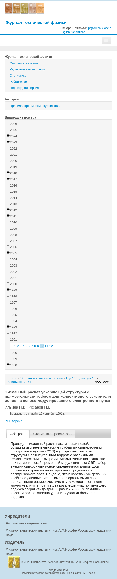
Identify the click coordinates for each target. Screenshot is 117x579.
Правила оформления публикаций (35, 106)
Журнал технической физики (36, 22)
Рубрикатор (18, 81)
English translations (72, 32)
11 (46, 346)
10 (42, 346)
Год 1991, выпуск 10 (80, 378)
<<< (98, 381)
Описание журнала (24, 63)
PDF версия (13, 421)
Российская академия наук (26, 523)
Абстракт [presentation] (17, 434)
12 (51, 346)
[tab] (18, 434)
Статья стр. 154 (19, 381)
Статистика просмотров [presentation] (52, 434)
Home (12, 378)
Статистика (18, 75)
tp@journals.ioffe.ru (100, 28)
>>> (106, 381)
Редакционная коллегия (27, 69)
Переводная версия (24, 88)
